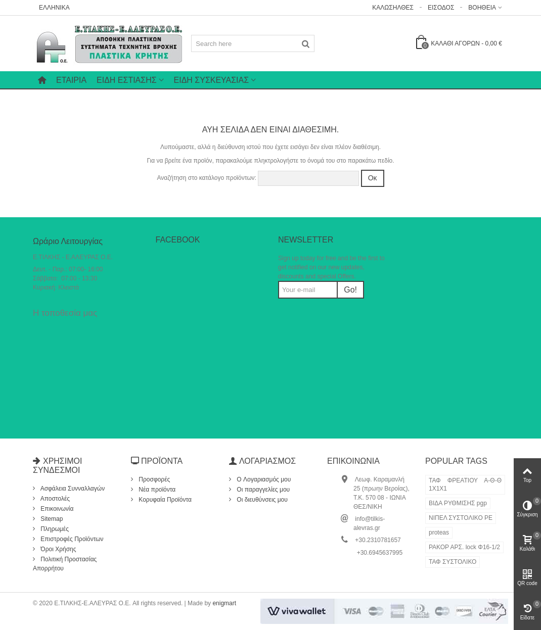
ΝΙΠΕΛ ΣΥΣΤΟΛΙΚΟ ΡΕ (460, 517)
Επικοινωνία (56, 508)
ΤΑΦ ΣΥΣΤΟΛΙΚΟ (452, 561)
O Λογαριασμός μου (263, 479)
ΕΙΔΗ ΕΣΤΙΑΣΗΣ (126, 80)
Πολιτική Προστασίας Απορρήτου (65, 564)
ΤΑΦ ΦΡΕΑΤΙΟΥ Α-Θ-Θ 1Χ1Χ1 (465, 484)
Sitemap (51, 518)
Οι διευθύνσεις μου (261, 499)
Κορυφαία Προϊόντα (164, 499)
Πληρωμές (54, 528)
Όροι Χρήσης (57, 549)
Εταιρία (71, 80)
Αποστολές (54, 498)
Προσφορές (153, 479)
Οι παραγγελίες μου (262, 489)
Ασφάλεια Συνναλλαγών (72, 488)
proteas (439, 532)
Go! (350, 289)
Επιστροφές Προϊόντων (71, 539)
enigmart (224, 603)
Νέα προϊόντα (156, 489)
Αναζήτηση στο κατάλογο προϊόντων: (206, 177)
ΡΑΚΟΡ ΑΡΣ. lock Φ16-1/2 (464, 547)
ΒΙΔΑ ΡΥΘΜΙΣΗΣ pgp (458, 503)
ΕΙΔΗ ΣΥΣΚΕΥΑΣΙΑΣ (211, 80)
